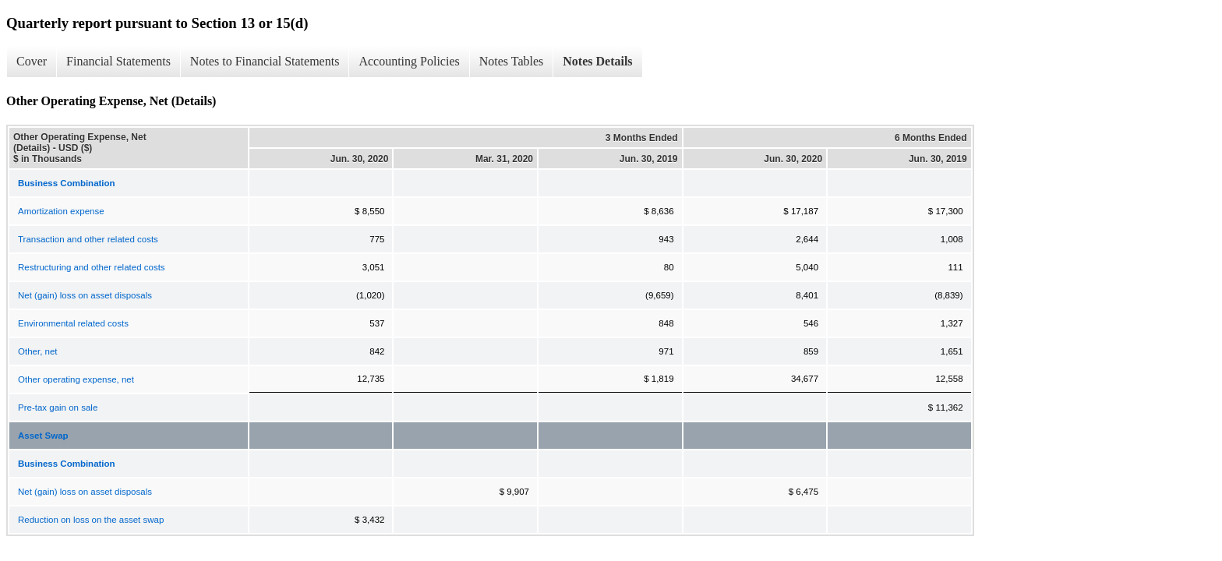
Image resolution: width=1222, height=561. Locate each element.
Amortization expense (61, 211)
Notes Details (597, 61)
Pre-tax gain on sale (57, 407)
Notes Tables (511, 61)
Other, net (38, 351)
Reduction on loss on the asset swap (91, 519)
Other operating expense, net (76, 379)
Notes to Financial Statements (265, 61)
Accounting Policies (408, 61)
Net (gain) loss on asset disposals (85, 295)
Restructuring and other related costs (91, 267)
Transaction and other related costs (88, 239)
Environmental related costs (73, 323)
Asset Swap (43, 435)
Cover (31, 61)
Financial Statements (118, 61)
